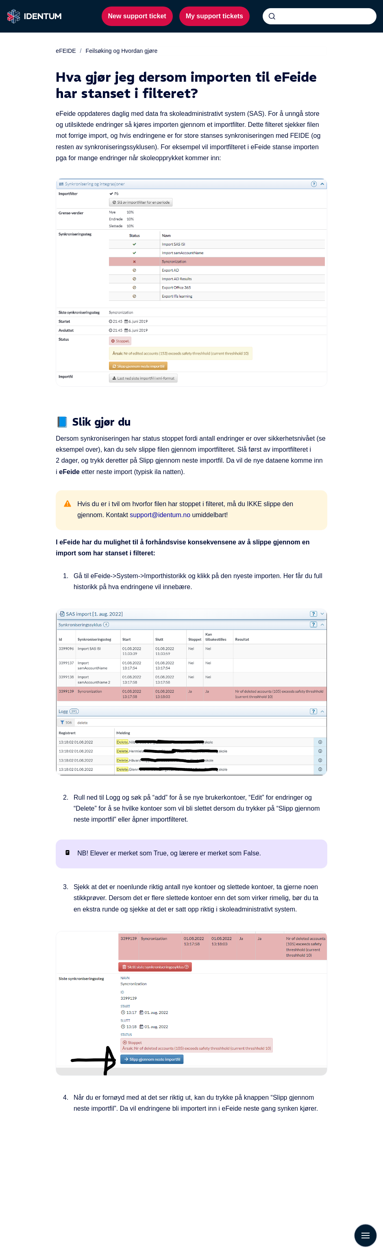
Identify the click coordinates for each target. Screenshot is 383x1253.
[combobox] (319, 16)
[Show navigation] (365, 1235)
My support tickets (214, 16)
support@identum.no (160, 514)
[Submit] (272, 16)
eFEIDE (66, 51)
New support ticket (137, 16)
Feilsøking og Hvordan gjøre (122, 51)
